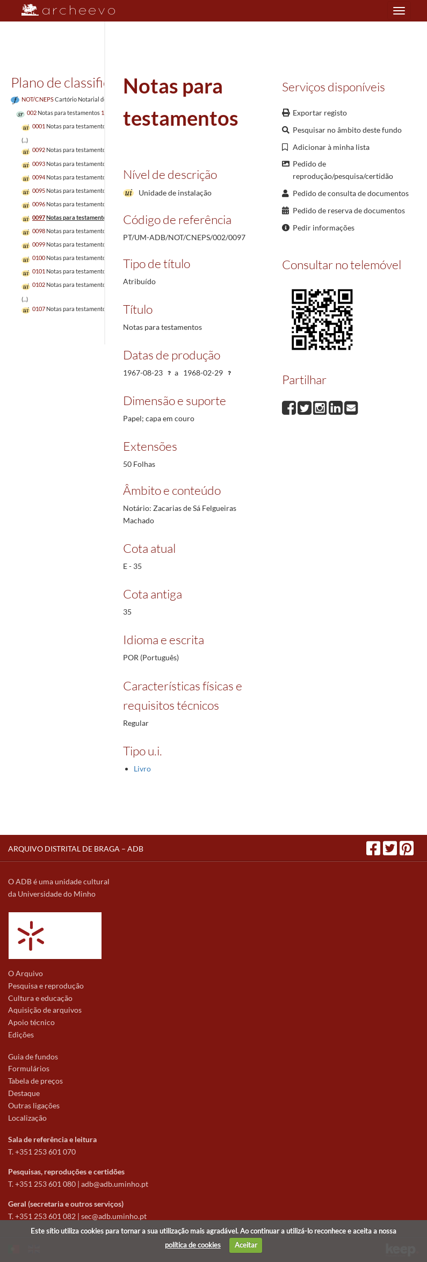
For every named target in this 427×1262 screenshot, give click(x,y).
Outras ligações (34, 1105)
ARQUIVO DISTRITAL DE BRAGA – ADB (75, 848)
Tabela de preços (35, 1080)
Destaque (24, 1093)
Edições (21, 1034)
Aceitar (246, 1245)
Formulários (28, 1068)
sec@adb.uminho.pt (114, 1216)
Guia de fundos (33, 1056)
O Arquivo (25, 973)
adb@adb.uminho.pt (114, 1183)
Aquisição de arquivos (45, 1009)
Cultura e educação (40, 998)
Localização (27, 1117)
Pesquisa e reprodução (46, 985)
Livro (142, 768)
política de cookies (193, 1245)
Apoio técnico (31, 1022)
